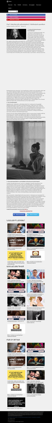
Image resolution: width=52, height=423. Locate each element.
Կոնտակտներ (14, 417)
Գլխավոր (10, 4)
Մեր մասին (10, 417)
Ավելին (10, 8)
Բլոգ (15, 4)
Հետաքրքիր (32, 4)
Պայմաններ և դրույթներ (36, 417)
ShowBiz (19, 4)
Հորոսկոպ (25, 4)
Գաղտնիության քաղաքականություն (24, 417)
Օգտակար (38, 4)
